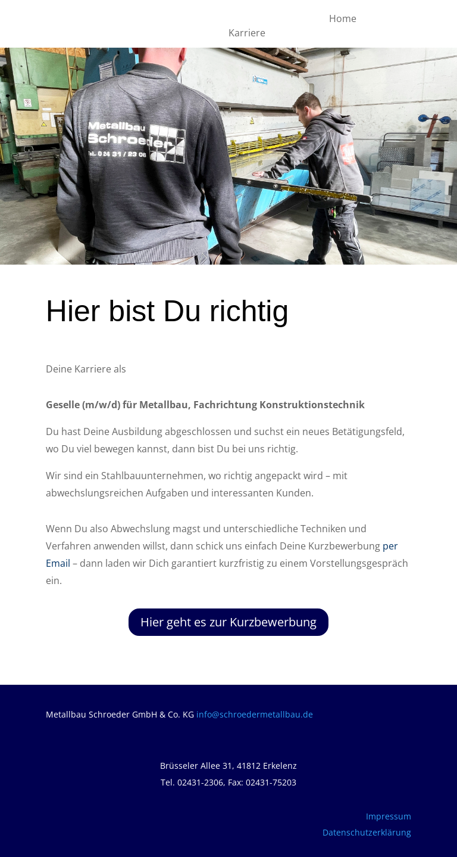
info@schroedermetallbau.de (254, 714)
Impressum (388, 816)
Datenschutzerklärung (367, 832)
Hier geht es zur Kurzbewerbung (228, 622)
